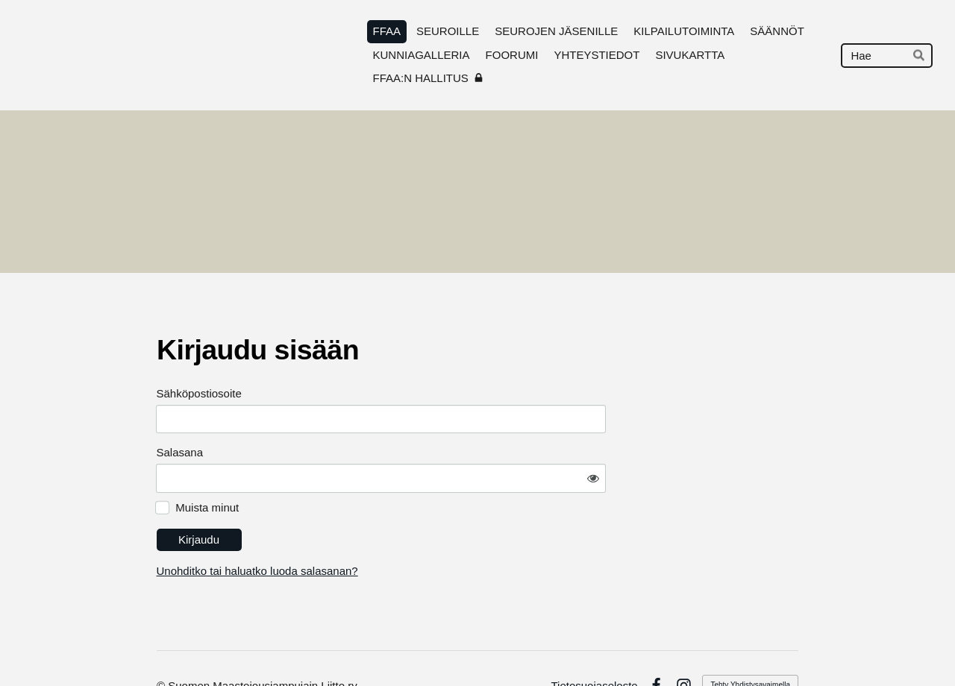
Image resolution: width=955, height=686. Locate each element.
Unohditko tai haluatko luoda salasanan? (391, 529)
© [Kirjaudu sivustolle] (162, 644)
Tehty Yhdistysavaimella (750, 643)
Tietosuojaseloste (594, 643)
